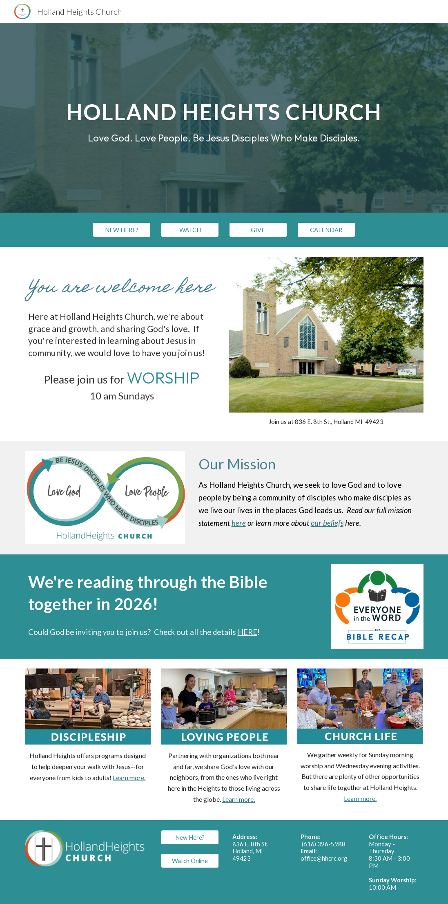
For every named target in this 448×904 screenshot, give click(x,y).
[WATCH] (189, 229)
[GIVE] (258, 229)
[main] (224, 117)
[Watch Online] (189, 860)
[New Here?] (189, 837)
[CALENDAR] (326, 229)
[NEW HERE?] (121, 229)
